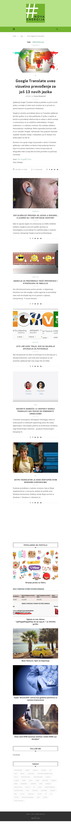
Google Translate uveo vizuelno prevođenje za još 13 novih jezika (35, 86)
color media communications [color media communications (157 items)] (45, 776)
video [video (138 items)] (15, 804)
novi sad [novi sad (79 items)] (36, 790)
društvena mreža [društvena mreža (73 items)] (25, 779)
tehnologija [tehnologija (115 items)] (49, 797)
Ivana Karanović (40, 96)
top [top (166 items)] (22, 800)
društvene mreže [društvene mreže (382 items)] (38, 779)
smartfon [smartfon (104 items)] (48, 793)
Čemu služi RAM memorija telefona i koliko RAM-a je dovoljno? (35, 740)
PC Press (28, 159)
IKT (35, 75)
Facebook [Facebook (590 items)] (16, 783)
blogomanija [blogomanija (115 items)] (31, 776)
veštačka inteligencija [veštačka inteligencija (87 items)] (46, 800)
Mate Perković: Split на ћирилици (35, 663)
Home (14, 36)
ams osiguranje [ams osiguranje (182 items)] (18, 773)
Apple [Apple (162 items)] (15, 776)
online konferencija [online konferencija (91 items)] (19, 793)
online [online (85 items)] (48, 790)
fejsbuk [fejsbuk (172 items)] (24, 783)
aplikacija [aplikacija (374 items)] (35, 773)
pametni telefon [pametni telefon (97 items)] (32, 793)
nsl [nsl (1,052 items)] (43, 790)
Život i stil (36, 279)
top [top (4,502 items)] (28, 800)
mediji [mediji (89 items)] (49, 786)
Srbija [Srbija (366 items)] (33, 797)
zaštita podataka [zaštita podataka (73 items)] (32, 804)
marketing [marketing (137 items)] (41, 786)
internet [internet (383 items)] (16, 786)
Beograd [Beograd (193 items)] (22, 776)
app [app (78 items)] (50, 773)
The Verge (20, 159)
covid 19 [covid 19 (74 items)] (16, 779)
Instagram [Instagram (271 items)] (45, 783)
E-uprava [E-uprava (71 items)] (48, 779)
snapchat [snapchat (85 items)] (26, 797)
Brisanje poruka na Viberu (35, 585)
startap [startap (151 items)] (41, 797)
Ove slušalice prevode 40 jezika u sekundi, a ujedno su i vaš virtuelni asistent (35, 218)
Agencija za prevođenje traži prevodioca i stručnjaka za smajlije (35, 284)
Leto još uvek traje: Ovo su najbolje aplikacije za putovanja (35, 350)
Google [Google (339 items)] (31, 783)
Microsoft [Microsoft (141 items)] (16, 790)
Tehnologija (35, 211)
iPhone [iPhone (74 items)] (23, 786)
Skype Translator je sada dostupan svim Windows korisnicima (35, 483)
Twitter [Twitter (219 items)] (34, 800)
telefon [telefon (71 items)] (16, 800)
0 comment (37, 169)
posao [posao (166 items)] (41, 793)
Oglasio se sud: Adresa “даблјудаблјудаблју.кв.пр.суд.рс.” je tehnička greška (35, 624)
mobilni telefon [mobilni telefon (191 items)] (27, 790)
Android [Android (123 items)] (27, 773)
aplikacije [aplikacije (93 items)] (43, 773)
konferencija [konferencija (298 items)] (32, 786)
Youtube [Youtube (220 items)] (22, 804)
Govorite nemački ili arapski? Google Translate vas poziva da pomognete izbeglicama (35, 413)
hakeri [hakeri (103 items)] (38, 783)
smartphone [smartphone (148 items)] (17, 797)
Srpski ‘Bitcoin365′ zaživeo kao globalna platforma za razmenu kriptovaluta (35, 701)
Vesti (35, 407)
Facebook (16, 757)
